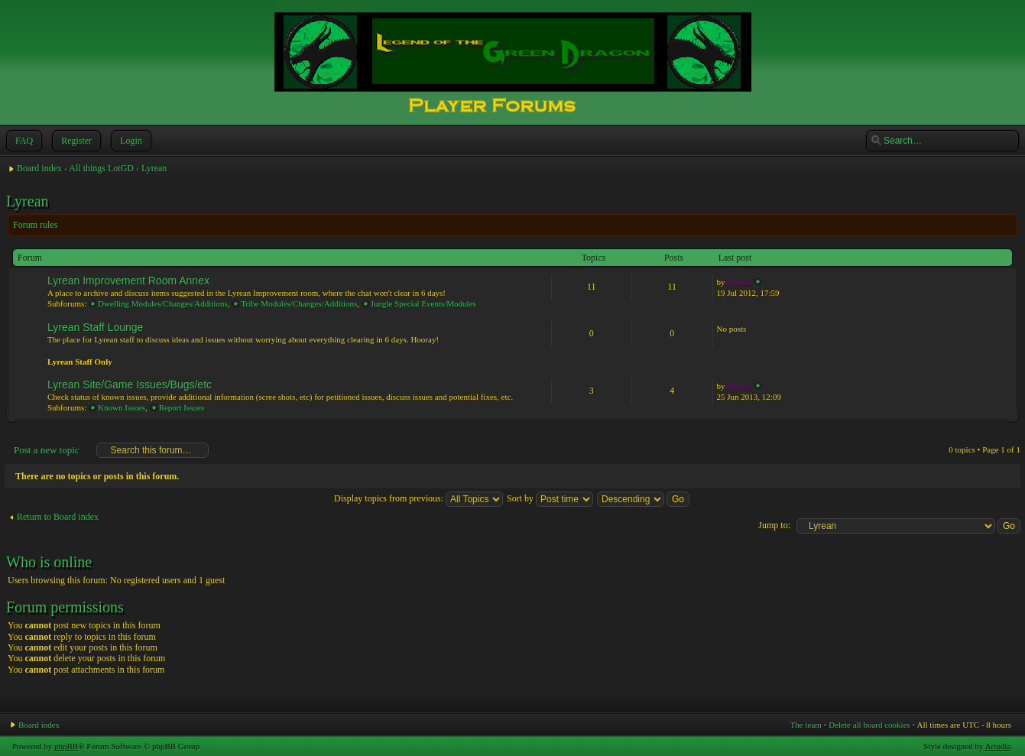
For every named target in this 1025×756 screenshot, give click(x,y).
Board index (39, 168)
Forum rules (35, 224)
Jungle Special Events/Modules (423, 303)
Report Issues (182, 407)
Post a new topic (45, 450)
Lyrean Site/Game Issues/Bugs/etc (129, 384)
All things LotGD (101, 168)
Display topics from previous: (418, 498)
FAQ (22, 140)
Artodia (998, 746)
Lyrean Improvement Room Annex (128, 280)
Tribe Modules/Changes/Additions (299, 303)
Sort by (550, 498)
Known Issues (121, 407)
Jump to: (774, 525)
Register (75, 140)
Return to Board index (58, 516)
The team (806, 724)
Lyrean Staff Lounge (95, 327)
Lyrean (154, 168)
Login (129, 140)
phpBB (66, 746)
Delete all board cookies (869, 724)
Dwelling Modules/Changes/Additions (163, 303)
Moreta (739, 282)
